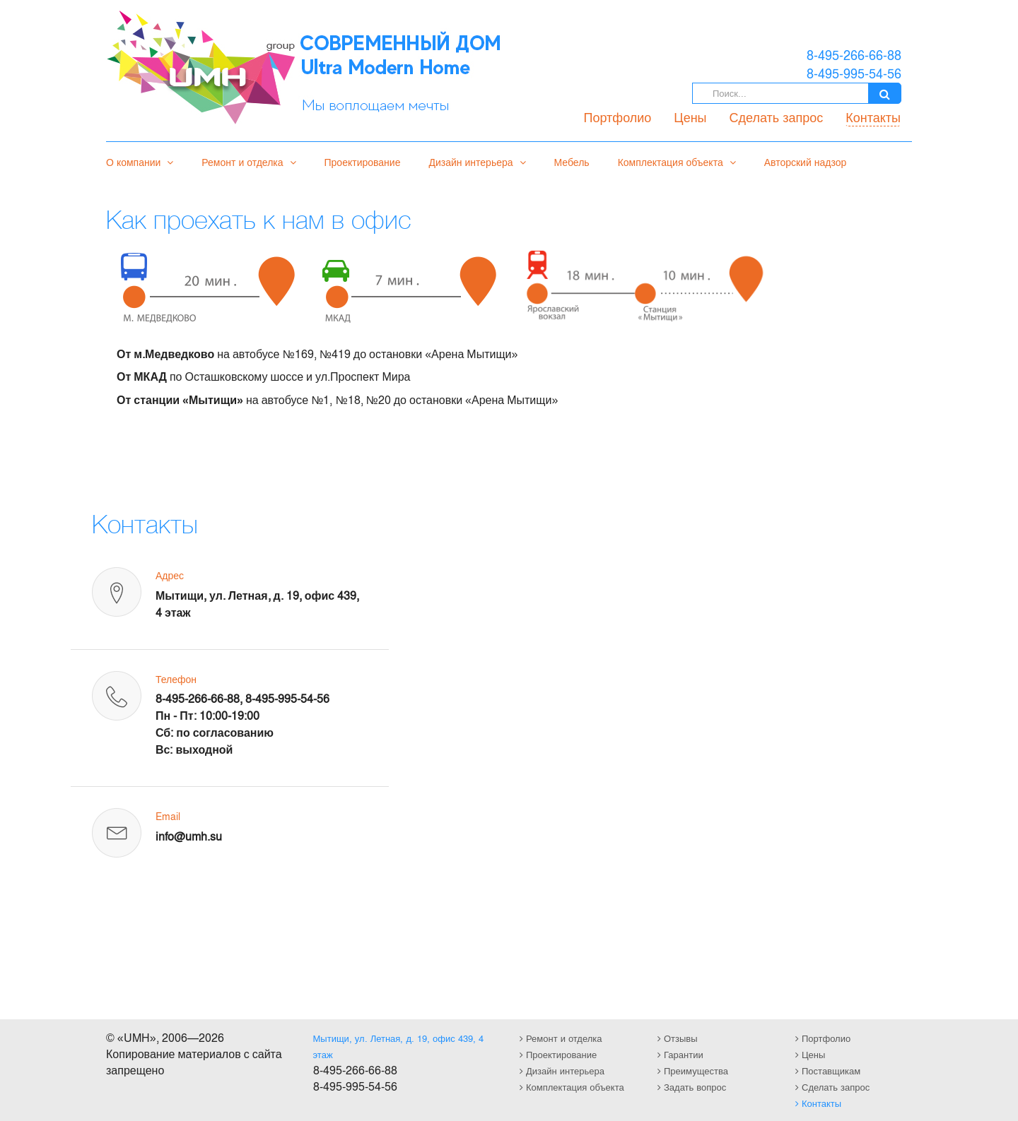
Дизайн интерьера (476, 162)
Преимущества (692, 1070)
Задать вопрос (691, 1086)
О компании (139, 162)
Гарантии (680, 1054)
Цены (690, 116)
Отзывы (677, 1038)
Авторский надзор (805, 162)
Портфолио (618, 116)
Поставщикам (827, 1070)
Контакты (873, 116)
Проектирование (362, 162)
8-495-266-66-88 (198, 698)
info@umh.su (189, 836)
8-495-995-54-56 (287, 698)
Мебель (572, 162)
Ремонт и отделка (248, 162)
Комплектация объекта (677, 162)
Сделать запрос (777, 116)
